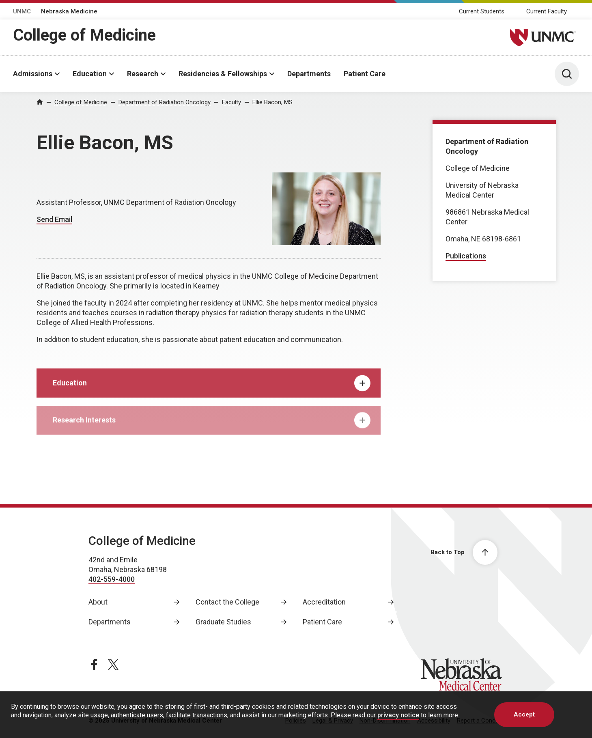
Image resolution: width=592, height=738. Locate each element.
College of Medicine (84, 35)
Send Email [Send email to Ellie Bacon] (54, 219)
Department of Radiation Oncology (164, 102)
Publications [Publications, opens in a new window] (466, 256)
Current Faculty (546, 11)
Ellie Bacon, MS (272, 102)
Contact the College (227, 602)
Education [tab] (211, 388)
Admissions (32, 73)
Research (142, 73)
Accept (524, 714)
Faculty (231, 102)
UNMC (22, 11)
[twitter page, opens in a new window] (113, 664)
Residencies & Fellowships (223, 73)
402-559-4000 (111, 579)
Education (90, 73)
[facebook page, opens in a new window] (94, 664)
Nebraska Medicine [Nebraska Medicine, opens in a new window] (69, 11)
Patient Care (364, 73)
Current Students (481, 11)
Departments (309, 73)
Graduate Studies (223, 622)
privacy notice (398, 715)
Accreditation (324, 602)
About (98, 602)
